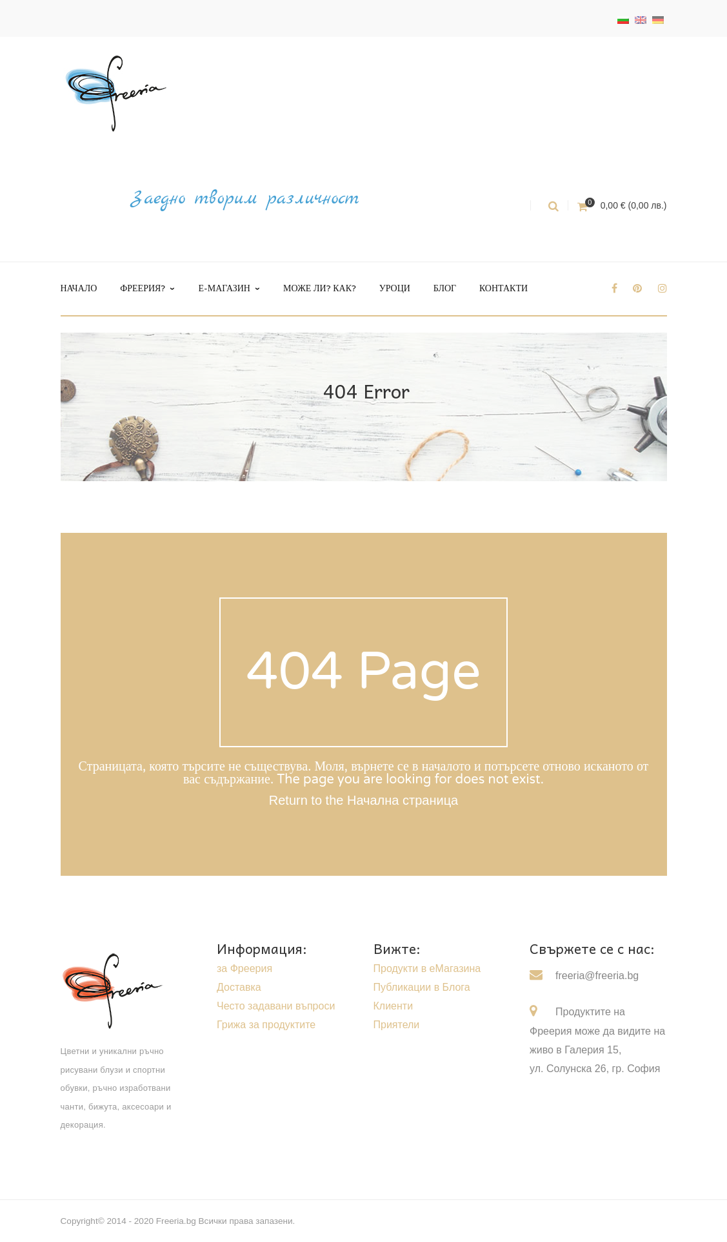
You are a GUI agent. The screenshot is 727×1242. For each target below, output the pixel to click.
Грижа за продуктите (266, 1024)
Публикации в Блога (421, 987)
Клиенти (393, 1005)
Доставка (239, 987)
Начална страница (402, 800)
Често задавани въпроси (276, 1005)
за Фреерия (244, 968)
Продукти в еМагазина (427, 968)
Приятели (396, 1024)
